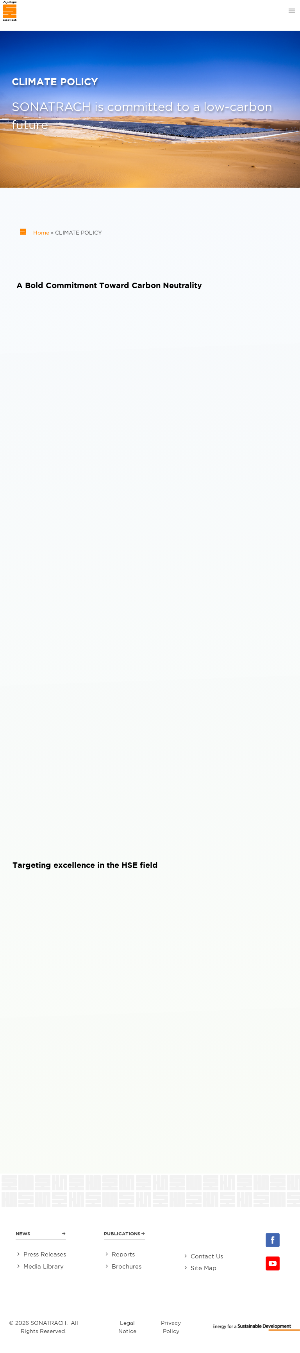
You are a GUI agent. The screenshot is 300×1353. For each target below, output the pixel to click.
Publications (122, 1234)
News (23, 1234)
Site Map (203, 1268)
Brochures (126, 1266)
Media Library (43, 1266)
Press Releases (44, 1254)
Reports (123, 1254)
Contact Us (207, 1256)
